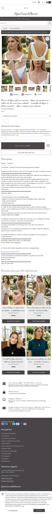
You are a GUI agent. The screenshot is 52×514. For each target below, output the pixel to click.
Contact (34, 2)
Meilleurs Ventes (6, 448)
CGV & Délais (5, 436)
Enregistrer (26, 94)
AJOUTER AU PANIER (22, 146)
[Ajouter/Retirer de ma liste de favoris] (48, 146)
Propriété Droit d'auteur (8, 438)
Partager (14, 94)
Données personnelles (7, 481)
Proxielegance (5, 456)
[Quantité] (4, 121)
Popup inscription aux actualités (10, 441)
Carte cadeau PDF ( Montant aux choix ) (12, 446)
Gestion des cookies (6, 478)
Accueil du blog (6, 453)
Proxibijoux (4, 458)
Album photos (5, 443)
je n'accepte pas (13, 510)
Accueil (5, 28)
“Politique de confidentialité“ (38, 504)
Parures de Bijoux (15, 28)
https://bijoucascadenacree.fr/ (10, 252)
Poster (38, 94)
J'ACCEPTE (39, 510)
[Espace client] (38, 2)
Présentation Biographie (8, 433)
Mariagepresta (5, 461)
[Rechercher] (49, 23)
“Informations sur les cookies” (13, 504)
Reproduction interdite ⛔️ (8, 451)
